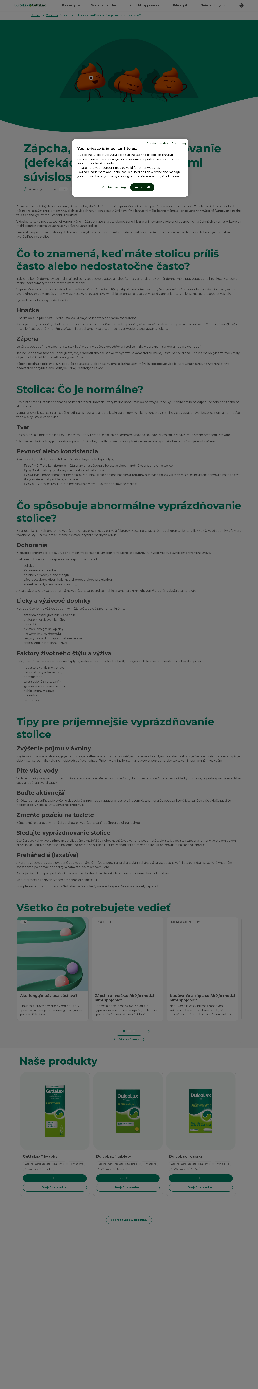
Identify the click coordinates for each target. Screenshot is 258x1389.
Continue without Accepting (166, 143)
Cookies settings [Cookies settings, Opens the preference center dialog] (115, 187)
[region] (130, 168)
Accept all (142, 187)
